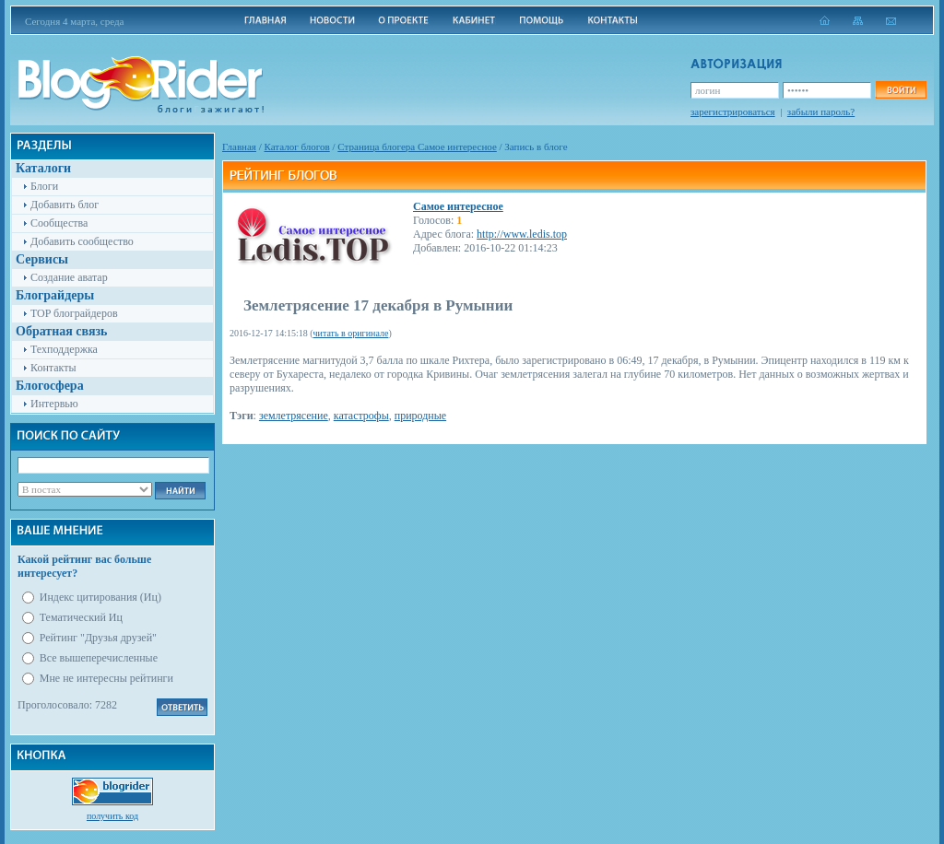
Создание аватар (69, 277)
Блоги (44, 186)
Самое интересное (458, 206)
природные (420, 415)
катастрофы (361, 415)
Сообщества (59, 223)
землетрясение (293, 415)
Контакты (53, 367)
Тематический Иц (81, 617)
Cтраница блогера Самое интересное (417, 146)
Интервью (54, 403)
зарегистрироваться (732, 111)
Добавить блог (64, 204)
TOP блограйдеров (74, 313)
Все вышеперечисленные (99, 657)
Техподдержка (64, 349)
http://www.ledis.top (522, 234)
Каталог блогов (297, 146)
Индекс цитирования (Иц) (100, 597)
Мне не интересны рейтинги (106, 678)
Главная (239, 146)
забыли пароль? (821, 111)
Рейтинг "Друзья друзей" (98, 637)
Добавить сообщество (82, 241)
